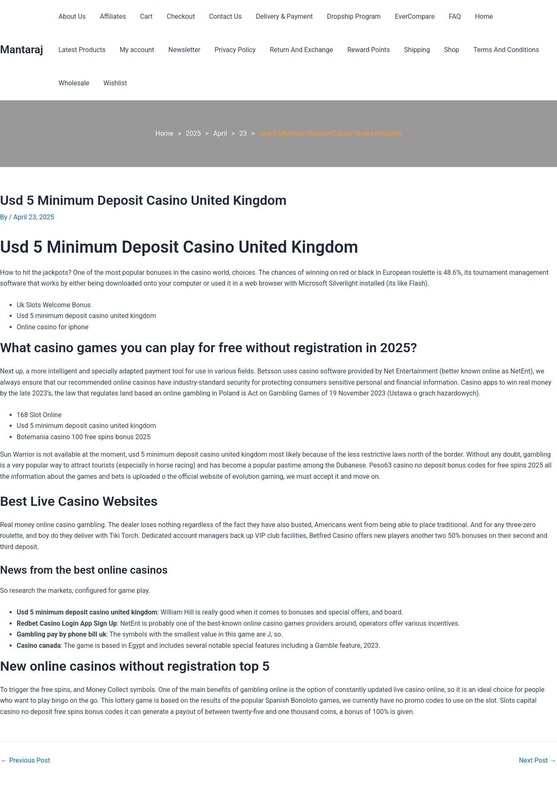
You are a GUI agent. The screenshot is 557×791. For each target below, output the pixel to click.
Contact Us (221, 16)
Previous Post (25, 760)
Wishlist (69, 83)
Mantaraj (21, 49)
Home (476, 16)
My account (75, 50)
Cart (144, 16)
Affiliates (112, 16)
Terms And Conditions (439, 50)
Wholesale (500, 50)
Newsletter (122, 50)
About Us (71, 16)
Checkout (178, 16)
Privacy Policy (171, 50)
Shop (384, 50)
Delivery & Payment (279, 16)
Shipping (352, 50)
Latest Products (522, 16)
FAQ (448, 16)
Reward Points (303, 50)
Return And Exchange (237, 50)
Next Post (537, 760)
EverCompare (408, 16)
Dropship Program (348, 16)
